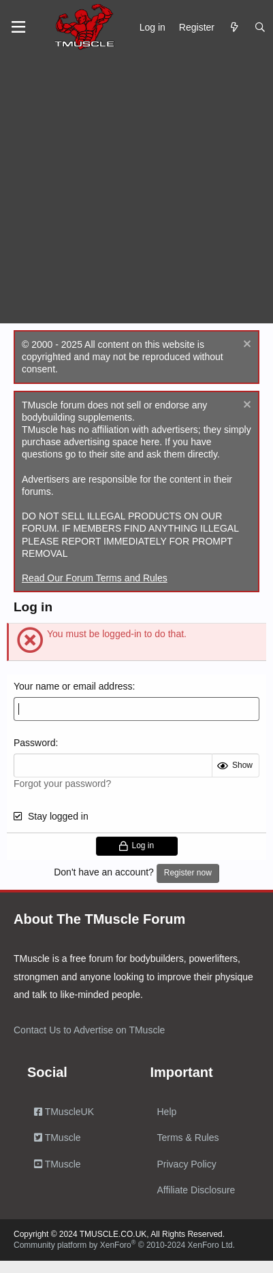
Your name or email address (73, 686)
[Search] (260, 27)
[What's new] (234, 27)
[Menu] (18, 27)
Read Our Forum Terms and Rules (94, 578)
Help (167, 1111)
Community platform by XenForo (124, 1245)
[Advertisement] (127, 189)
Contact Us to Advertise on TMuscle (89, 1030)
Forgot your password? (62, 783)
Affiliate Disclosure (196, 1190)
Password (34, 742)
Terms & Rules (188, 1137)
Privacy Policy (186, 1164)
